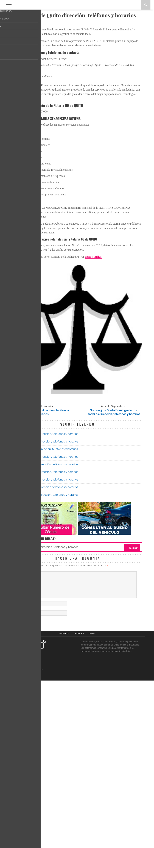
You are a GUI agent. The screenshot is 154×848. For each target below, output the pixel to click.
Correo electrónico (22, 776)
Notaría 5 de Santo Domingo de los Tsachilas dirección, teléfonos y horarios (113, 574)
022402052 (24, 232)
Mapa (92, 801)
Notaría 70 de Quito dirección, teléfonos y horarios (45, 603)
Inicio (16, 23)
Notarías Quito (29, 561)
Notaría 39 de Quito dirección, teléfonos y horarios (45, 595)
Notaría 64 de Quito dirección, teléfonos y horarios (45, 633)
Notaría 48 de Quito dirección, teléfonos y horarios (42, 574)
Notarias (26, 23)
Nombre (17, 767)
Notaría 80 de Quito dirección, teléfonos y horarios (46, 656)
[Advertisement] (77, 52)
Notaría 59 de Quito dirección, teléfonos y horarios (45, 618)
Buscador (79, 801)
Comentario (19, 732)
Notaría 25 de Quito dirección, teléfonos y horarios (45, 626)
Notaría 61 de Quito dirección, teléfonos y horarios (45, 611)
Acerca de (64, 801)
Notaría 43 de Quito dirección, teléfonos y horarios (45, 649)
